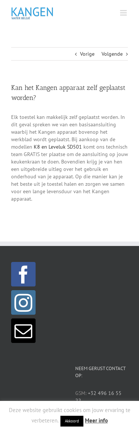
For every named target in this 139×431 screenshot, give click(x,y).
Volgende (112, 54)
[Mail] (23, 330)
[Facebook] (23, 274)
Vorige (87, 54)
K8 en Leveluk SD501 (58, 146)
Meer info (96, 420)
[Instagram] (23, 302)
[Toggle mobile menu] (124, 13)
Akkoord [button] (72, 421)
